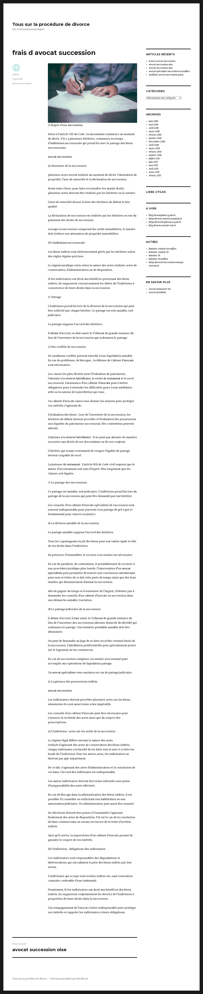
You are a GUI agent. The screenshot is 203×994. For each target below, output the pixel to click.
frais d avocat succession (162, 61)
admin (15, 74)
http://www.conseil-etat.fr (162, 225)
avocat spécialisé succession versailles (169, 71)
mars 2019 (154, 131)
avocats (129, 360)
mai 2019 (153, 124)
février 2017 (155, 175)
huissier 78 (154, 255)
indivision (57, 143)
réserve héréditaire (78, 378)
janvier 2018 (155, 155)
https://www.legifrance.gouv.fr (165, 222)
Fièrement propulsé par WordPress (69, 978)
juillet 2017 (154, 158)
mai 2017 (153, 165)
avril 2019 (154, 128)
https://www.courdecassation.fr (165, 218)
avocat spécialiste (64, 672)
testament (113, 378)
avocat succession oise (161, 64)
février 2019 (155, 134)
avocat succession (60, 156)
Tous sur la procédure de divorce (51, 24)
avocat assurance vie (160, 289)
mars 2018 (154, 148)
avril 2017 (153, 168)
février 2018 (155, 151)
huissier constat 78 (159, 252)
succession (75, 125)
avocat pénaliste (157, 292)
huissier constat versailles (162, 248)
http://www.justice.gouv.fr (162, 215)
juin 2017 (153, 162)
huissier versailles (158, 259)
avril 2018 (154, 145)
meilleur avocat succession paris (166, 74)
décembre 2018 (157, 141)
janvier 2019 (155, 138)
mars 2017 (154, 172)
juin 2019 (153, 121)
